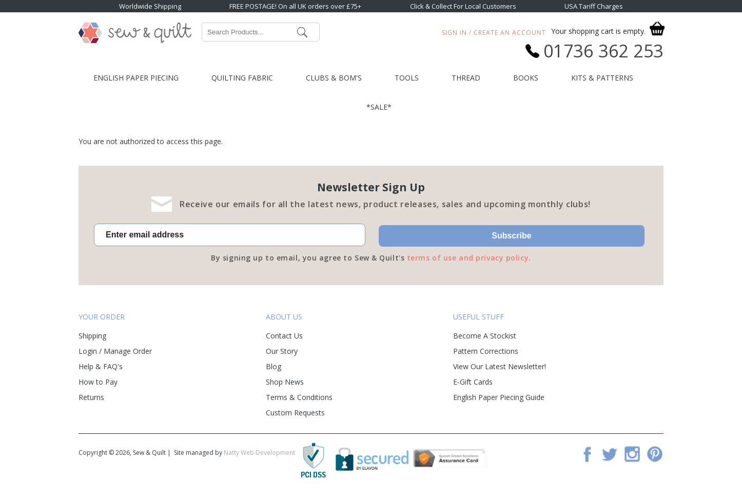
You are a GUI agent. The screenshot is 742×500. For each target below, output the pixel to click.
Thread (466, 78)
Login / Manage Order (115, 351)
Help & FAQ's (101, 366)
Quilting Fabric (242, 78)
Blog (273, 366)
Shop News (285, 382)
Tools (407, 78)
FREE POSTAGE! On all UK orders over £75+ (295, 6)
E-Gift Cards (473, 382)
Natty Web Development (259, 452)
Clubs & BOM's (334, 78)
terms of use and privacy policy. (469, 258)
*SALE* (379, 107)
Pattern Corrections (485, 351)
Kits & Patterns (602, 78)
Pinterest (654, 454)
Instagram (632, 454)
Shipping (92, 336)
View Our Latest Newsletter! (499, 366)
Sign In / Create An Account (494, 32)
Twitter (609, 454)
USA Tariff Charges (593, 6)
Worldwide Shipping (150, 6)
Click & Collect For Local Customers (463, 6)
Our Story (282, 351)
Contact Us (284, 336)
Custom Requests (295, 412)
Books (525, 78)
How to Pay (98, 382)
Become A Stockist (484, 336)
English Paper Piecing (136, 78)
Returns (91, 397)
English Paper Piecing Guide (498, 397)
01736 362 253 (603, 51)
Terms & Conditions (299, 397)
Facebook (587, 454)
